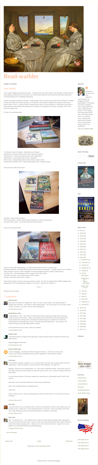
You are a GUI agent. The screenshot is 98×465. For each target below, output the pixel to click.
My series (81, 387)
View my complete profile (85, 129)
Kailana (11, 334)
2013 (81, 313)
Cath (10, 360)
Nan (10, 404)
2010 (81, 321)
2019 (81, 249)
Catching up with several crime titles (85, 281)
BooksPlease (13, 313)
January (84, 304)
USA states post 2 (83, 442)
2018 (81, 252)
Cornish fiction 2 (83, 384)
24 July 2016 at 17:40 (15, 345)
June (83, 291)
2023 (81, 238)
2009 (81, 324)
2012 (81, 316)
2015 (81, 308)
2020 (81, 246)
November (85, 262)
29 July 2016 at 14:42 (15, 413)
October (84, 265)
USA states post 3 (83, 445)
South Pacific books (84, 393)
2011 (81, 318)
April (83, 296)
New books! (84, 275)
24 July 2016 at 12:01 (15, 309)
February (85, 302)
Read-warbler (21, 76)
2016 (81, 257)
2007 (81, 329)
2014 (81, 310)
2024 (81, 236)
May (83, 293)
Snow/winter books (83, 390)
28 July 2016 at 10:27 (15, 400)
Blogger (57, 461)
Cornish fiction (82, 381)
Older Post (69, 441)
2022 (81, 241)
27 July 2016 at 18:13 (15, 356)
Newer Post (8, 441)
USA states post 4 (83, 449)
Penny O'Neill (13, 349)
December (85, 260)
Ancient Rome (82, 378)
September (85, 268)
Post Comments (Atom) (43, 446)
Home (39, 441)
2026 (81, 230)
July (83, 273)
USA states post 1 (83, 439)
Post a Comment (11, 432)
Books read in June (84, 286)
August (84, 270)
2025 (81, 233)
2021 (81, 244)
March (84, 299)
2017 (81, 255)
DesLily (11, 300)
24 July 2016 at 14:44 (15, 330)
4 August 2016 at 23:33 (16, 428)
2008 (81, 326)
